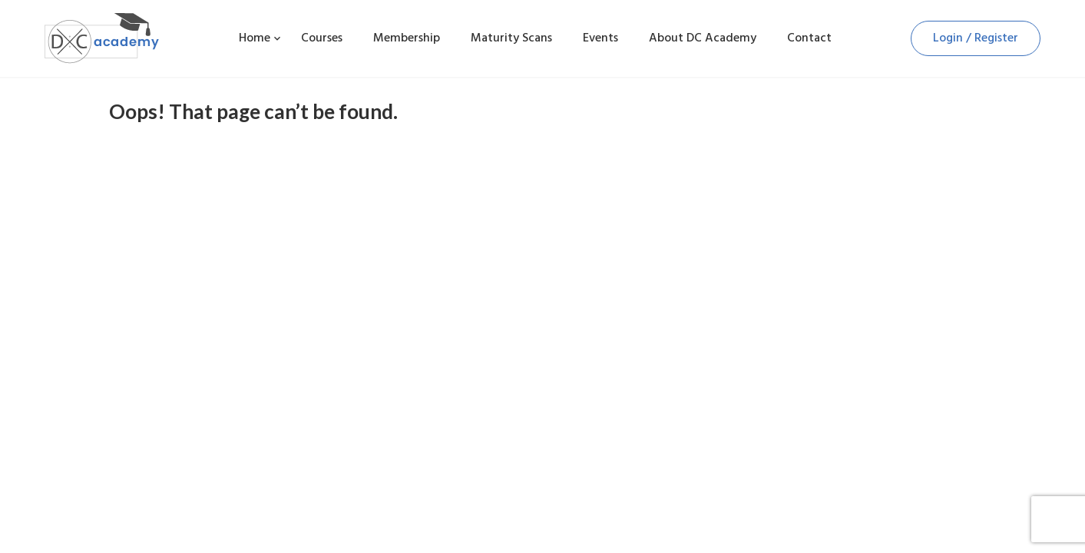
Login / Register (975, 38)
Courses (321, 38)
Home (254, 38)
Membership (406, 38)
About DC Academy (702, 38)
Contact (809, 38)
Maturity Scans (511, 38)
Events (600, 38)
